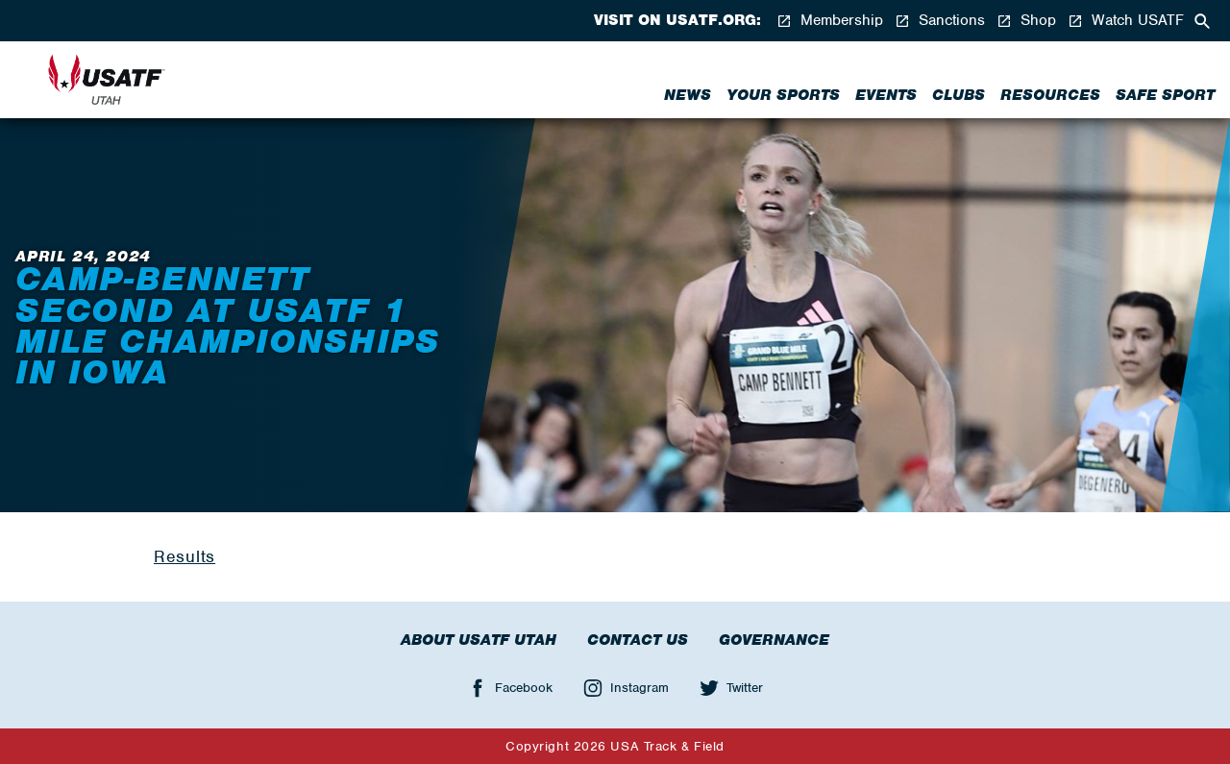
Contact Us (637, 640)
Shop (1026, 20)
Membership (829, 20)
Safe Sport (1165, 95)
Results (184, 556)
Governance (774, 640)
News (687, 95)
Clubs (958, 95)
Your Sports (783, 95)
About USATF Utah (478, 640)
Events (886, 95)
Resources (1050, 95)
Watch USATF (1126, 20)
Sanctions (940, 20)
